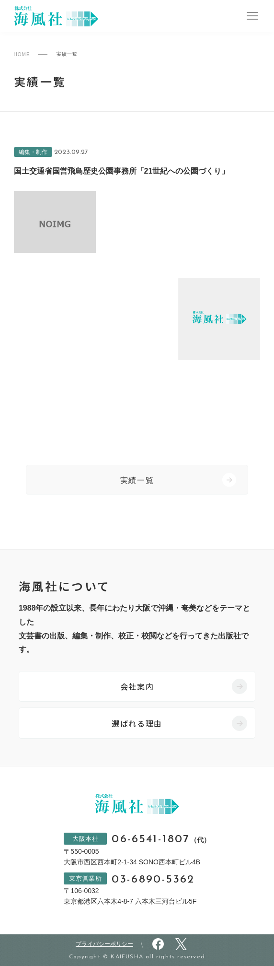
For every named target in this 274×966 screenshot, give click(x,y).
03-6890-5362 (153, 879)
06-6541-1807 (161, 839)
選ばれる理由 (137, 723)
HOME (22, 54)
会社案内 (137, 686)
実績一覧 (137, 480)
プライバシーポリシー (104, 944)
